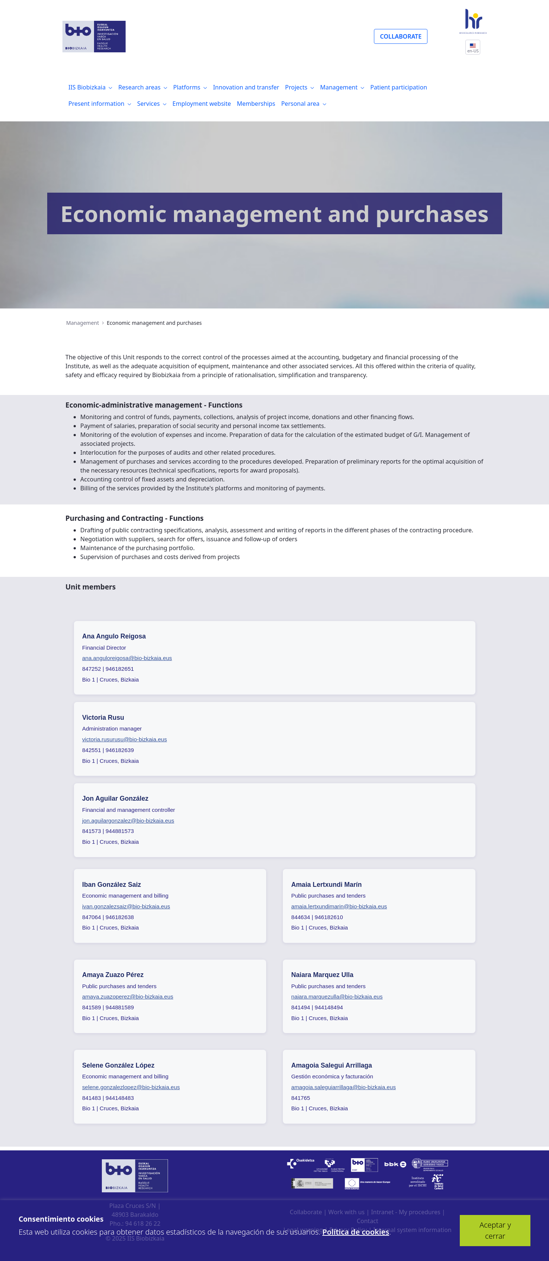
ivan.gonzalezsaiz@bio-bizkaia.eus (126, 906)
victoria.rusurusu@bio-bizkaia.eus (124, 739)
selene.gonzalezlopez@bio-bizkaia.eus (131, 1087)
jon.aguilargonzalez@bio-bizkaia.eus (128, 820)
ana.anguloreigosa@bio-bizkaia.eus (127, 658)
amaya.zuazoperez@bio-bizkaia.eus (127, 996)
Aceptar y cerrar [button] (495, 1230)
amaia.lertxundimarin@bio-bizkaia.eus (339, 906)
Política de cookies (355, 1232)
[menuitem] (90, 87)
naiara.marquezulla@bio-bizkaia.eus (337, 996)
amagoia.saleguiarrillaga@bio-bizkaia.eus (343, 1087)
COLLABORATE (401, 36)
